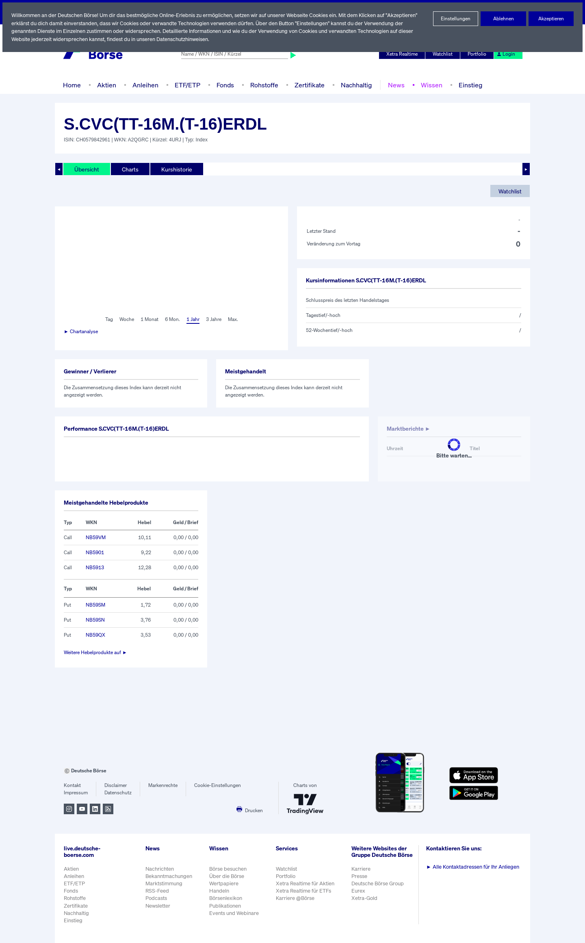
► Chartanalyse (81, 331)
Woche (125, 319)
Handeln (219, 891)
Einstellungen (455, 19)
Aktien (106, 84)
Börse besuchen (229, 869)
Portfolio (478, 54)
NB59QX (95, 635)
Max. (233, 319)
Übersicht (86, 169)
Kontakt (72, 785)
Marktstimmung (163, 883)
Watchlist (444, 54)
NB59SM (95, 605)
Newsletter (157, 906)
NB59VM (95, 537)
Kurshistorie (175, 169)
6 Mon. (171, 319)
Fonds (224, 84)
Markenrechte (163, 785)
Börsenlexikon (226, 898)
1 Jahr (192, 319)
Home (71, 84)
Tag (108, 319)
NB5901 (94, 552)
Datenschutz (118, 793)
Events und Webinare (235, 913)
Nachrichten (159, 869)
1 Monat (149, 319)
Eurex (359, 895)
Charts (129, 169)
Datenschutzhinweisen (184, 39)
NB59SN (95, 620)
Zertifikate (308, 84)
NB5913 (94, 567)
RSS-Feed (157, 891)
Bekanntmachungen (169, 876)
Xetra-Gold (365, 903)
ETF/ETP (185, 84)
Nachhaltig (353, 84)
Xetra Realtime (403, 54)
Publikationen (225, 906)
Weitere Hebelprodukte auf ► (96, 652)
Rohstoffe (263, 84)
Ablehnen (503, 19)
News (394, 84)
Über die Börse (227, 876)
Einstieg (467, 84)
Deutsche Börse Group (379, 887)
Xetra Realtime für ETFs (305, 891)
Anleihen (143, 84)
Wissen (428, 84)
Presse (361, 880)
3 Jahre (214, 319)
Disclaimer (115, 785)
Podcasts (156, 898)
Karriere (362, 873)
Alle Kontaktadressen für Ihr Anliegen (474, 867)
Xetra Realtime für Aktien (306, 883)
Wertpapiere (224, 883)
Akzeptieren (551, 19)
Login (506, 54)
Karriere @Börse (296, 898)
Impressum (76, 793)
